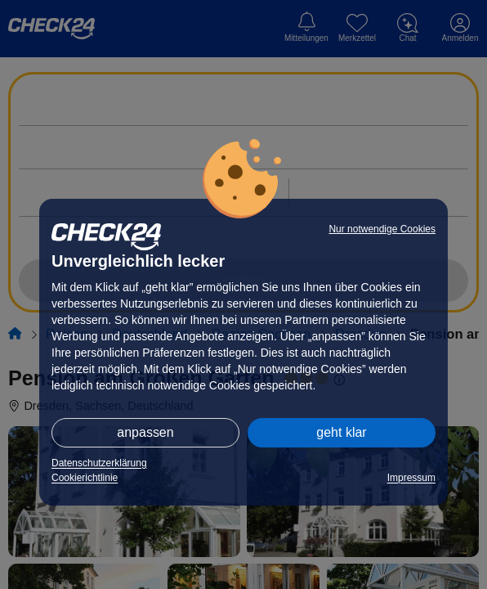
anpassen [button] (145, 432)
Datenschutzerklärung (99, 463)
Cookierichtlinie (84, 477)
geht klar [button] (341, 432)
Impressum (411, 477)
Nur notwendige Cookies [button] (382, 229)
